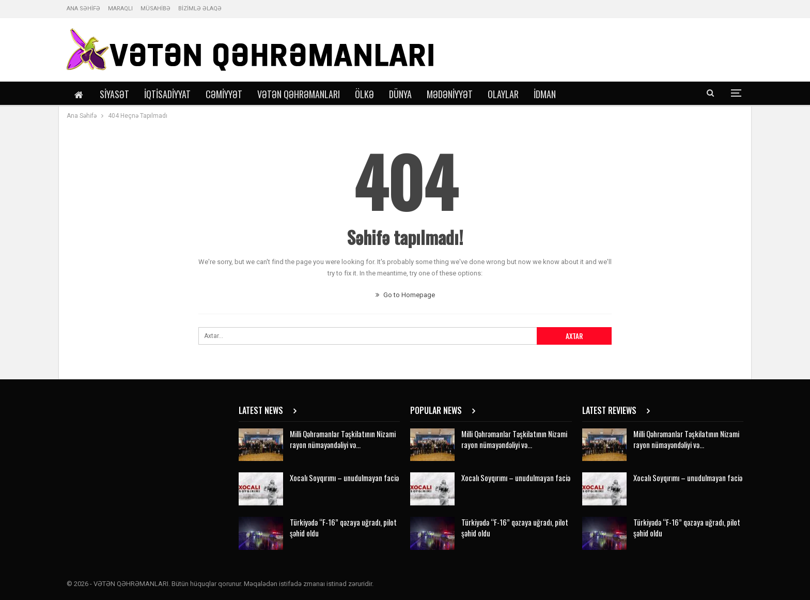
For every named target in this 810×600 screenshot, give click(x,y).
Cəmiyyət (224, 94)
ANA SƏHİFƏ (83, 8)
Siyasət (114, 94)
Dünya (400, 94)
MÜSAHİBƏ (155, 8)
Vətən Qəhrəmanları (298, 94)
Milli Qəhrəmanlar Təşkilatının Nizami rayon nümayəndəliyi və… (343, 439)
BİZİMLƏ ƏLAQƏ (200, 8)
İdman (545, 94)
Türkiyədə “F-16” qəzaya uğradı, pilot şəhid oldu (343, 527)
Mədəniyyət (450, 94)
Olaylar (503, 94)
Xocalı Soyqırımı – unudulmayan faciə (344, 477)
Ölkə (364, 94)
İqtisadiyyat (167, 94)
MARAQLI (120, 8)
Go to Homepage (405, 295)
